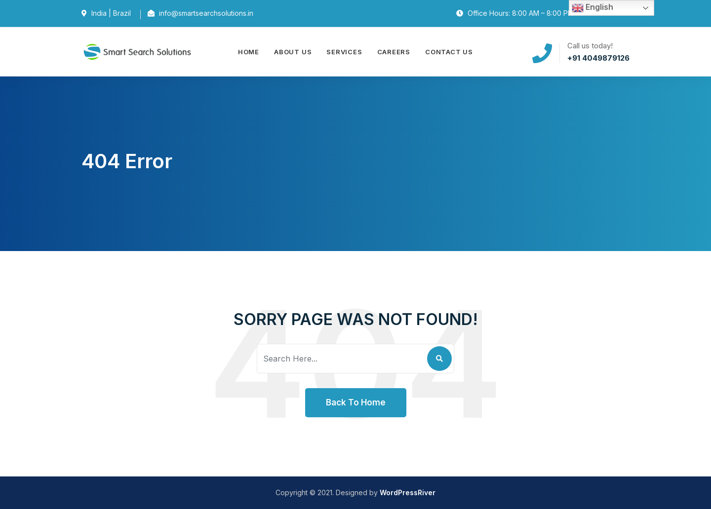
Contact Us (449, 52)
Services (344, 52)
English (592, 8)
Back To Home (356, 402)
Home (248, 52)
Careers (393, 52)
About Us (293, 52)
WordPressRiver (407, 492)
